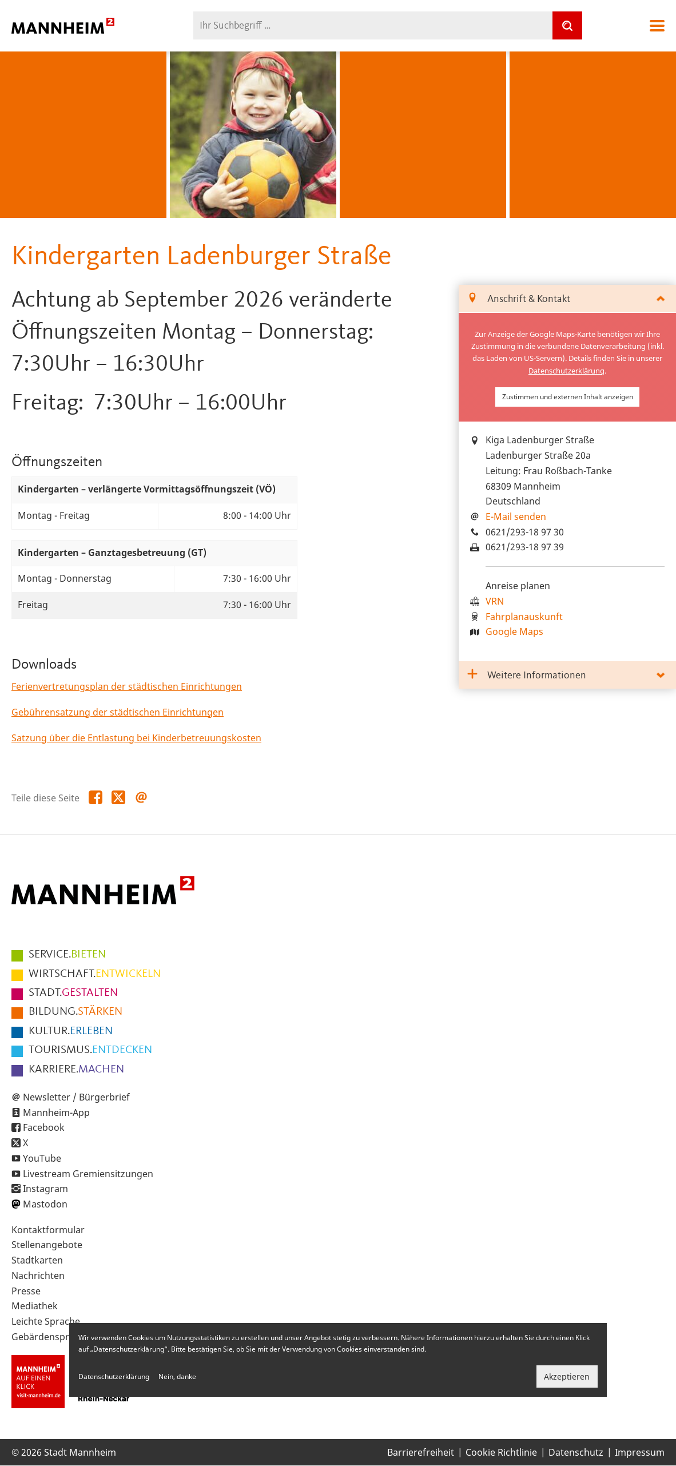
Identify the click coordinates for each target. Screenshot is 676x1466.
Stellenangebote (46, 1244)
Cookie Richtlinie (501, 1452)
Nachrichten (38, 1275)
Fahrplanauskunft (524, 616)
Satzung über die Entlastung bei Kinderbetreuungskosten (136, 738)
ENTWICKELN (95, 974)
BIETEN (67, 954)
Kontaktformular (48, 1229)
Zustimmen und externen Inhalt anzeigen (567, 397)
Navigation (657, 25)
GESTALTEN (73, 993)
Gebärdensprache (50, 1336)
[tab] (567, 299)
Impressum (640, 1452)
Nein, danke (177, 1376)
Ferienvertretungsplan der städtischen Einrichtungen (126, 686)
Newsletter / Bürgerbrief (76, 1097)
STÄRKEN (75, 1012)
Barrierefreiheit (420, 1452)
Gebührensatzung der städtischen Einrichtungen (117, 712)
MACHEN (76, 1069)
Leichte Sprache (45, 1321)
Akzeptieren (567, 1376)
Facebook (44, 1127)
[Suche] (567, 25)
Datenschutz (575, 1452)
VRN (495, 601)
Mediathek (34, 1306)
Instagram (45, 1188)
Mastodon (45, 1204)
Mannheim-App (56, 1112)
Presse (26, 1291)
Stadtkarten (37, 1260)
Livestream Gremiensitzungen (88, 1173)
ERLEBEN (71, 1031)
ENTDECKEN (90, 1050)
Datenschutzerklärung (566, 370)
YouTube (42, 1158)
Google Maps (514, 631)
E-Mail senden (516, 516)
